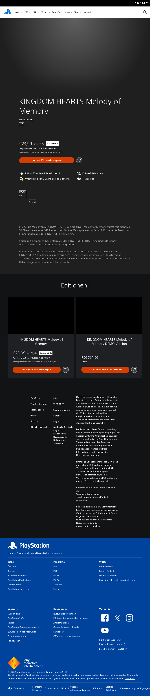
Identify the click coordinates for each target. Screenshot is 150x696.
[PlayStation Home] (7, 12)
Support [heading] (12, 609)
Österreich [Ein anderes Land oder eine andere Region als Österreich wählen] (18, 688)
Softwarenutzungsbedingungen (134, 688)
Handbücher (14, 640)
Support (87, 12)
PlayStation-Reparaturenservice (23, 627)
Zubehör (56, 12)
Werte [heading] (103, 561)
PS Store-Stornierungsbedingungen (70, 618)
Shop (76, 12)
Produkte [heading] (59, 561)
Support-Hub (14, 613)
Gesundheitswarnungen (88, 494)
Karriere (11, 571)
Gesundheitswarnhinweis (66, 627)
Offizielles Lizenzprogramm (67, 636)
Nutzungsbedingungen (64, 613)
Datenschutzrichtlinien (56, 688)
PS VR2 (56, 575)
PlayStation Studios (17, 575)
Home (11, 553)
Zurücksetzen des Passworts (22, 631)
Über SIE (12, 566)
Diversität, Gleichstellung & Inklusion (117, 580)
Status (11, 622)
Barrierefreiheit (106, 571)
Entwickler (58, 631)
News (67, 12)
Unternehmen (14, 584)
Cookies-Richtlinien (110, 688)
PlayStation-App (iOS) (110, 639)
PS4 (34, 12)
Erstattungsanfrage (17, 636)
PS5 (26, 12)
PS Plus (44, 12)
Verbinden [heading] (105, 609)
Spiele (17, 12)
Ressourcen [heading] (60, 609)
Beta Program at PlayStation (113, 648)
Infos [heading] (11, 561)
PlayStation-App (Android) (112, 644)
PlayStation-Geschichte (19, 589)
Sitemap (99, 688)
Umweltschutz (106, 566)
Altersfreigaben (61, 622)
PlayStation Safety (17, 618)
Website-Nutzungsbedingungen (81, 688)
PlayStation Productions (19, 580)
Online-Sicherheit (107, 575)
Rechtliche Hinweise (37, 688)
